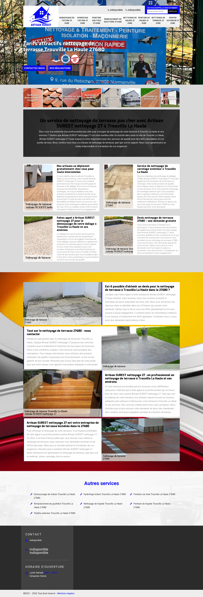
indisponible (115, 10)
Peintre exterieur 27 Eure (173, 20)
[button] (88, 82)
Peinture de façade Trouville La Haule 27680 (152, 505)
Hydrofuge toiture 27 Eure (82, 20)
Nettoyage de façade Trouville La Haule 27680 (103, 505)
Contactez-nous (34, 68)
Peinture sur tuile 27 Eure (96, 20)
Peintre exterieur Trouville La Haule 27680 (54, 513)
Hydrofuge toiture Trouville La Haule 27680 (105, 494)
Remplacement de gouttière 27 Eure (113, 20)
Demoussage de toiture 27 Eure (66, 20)
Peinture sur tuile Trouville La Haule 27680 (154, 494)
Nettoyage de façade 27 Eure (130, 20)
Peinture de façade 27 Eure (144, 20)
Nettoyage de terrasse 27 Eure (158, 20)
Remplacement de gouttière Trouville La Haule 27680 (53, 505)
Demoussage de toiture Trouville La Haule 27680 (54, 496)
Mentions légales (65, 593)
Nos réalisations (60, 68)
